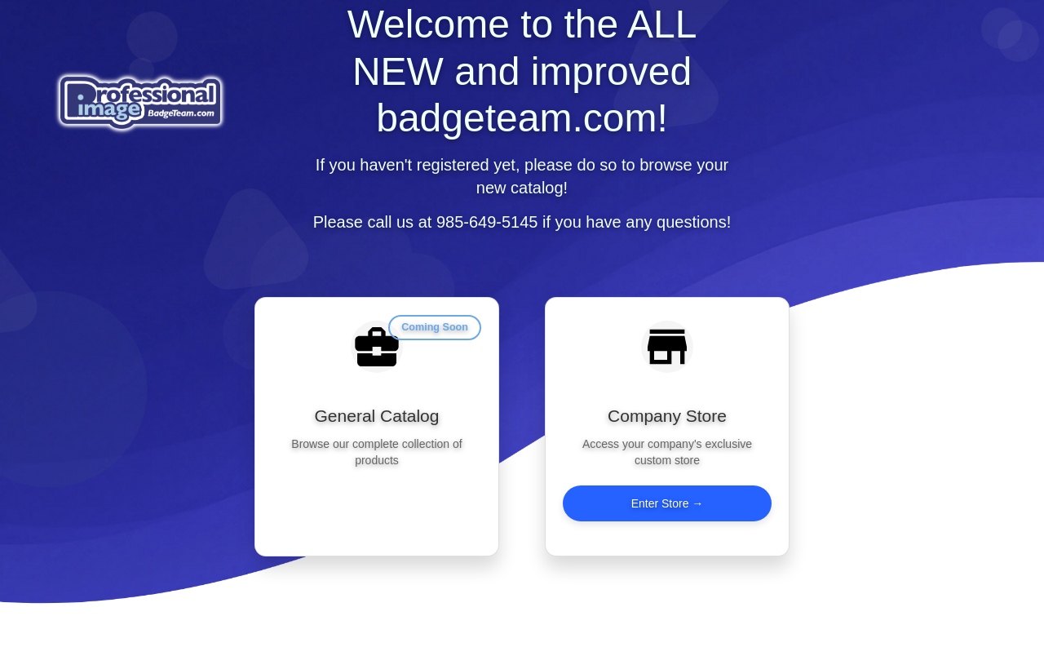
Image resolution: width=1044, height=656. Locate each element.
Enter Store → (667, 503)
